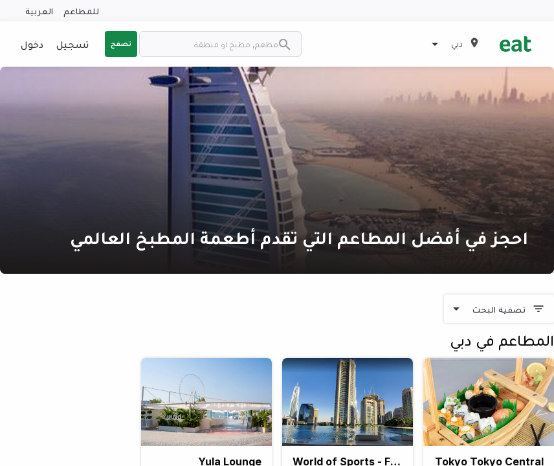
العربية (39, 10)
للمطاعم (81, 10)
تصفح (121, 43)
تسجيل (72, 44)
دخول (32, 44)
